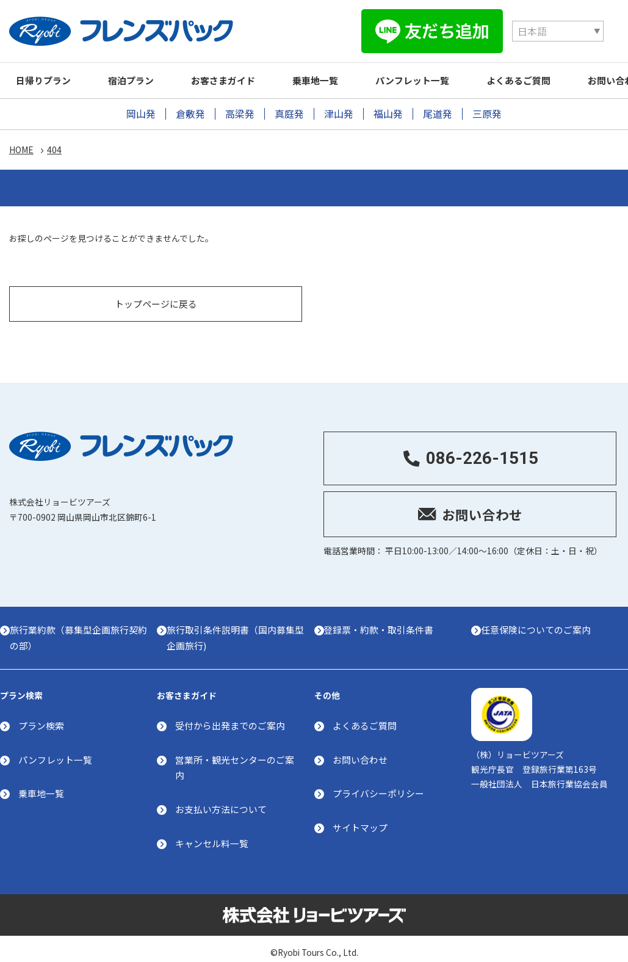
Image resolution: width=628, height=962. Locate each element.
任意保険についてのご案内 (541, 619)
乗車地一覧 (334, 77)
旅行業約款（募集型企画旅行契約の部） (79, 627)
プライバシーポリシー (378, 784)
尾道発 (437, 111)
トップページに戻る (156, 292)
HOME (21, 148)
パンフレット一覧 (437, 77)
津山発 (338, 111)
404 (54, 148)
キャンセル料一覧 (211, 835)
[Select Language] (412, 30)
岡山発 (141, 111)
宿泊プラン (139, 77)
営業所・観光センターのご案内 (234, 758)
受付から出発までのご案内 (230, 716)
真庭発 (289, 111)
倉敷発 (190, 111)
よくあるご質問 (548, 77)
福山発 (388, 111)
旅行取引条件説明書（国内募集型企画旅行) (235, 627)
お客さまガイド (236, 77)
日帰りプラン (45, 77)
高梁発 (239, 111)
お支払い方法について (221, 801)
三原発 (487, 111)
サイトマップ (360, 819)
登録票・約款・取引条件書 (384, 619)
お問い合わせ (360, 750)
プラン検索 (41, 716)
